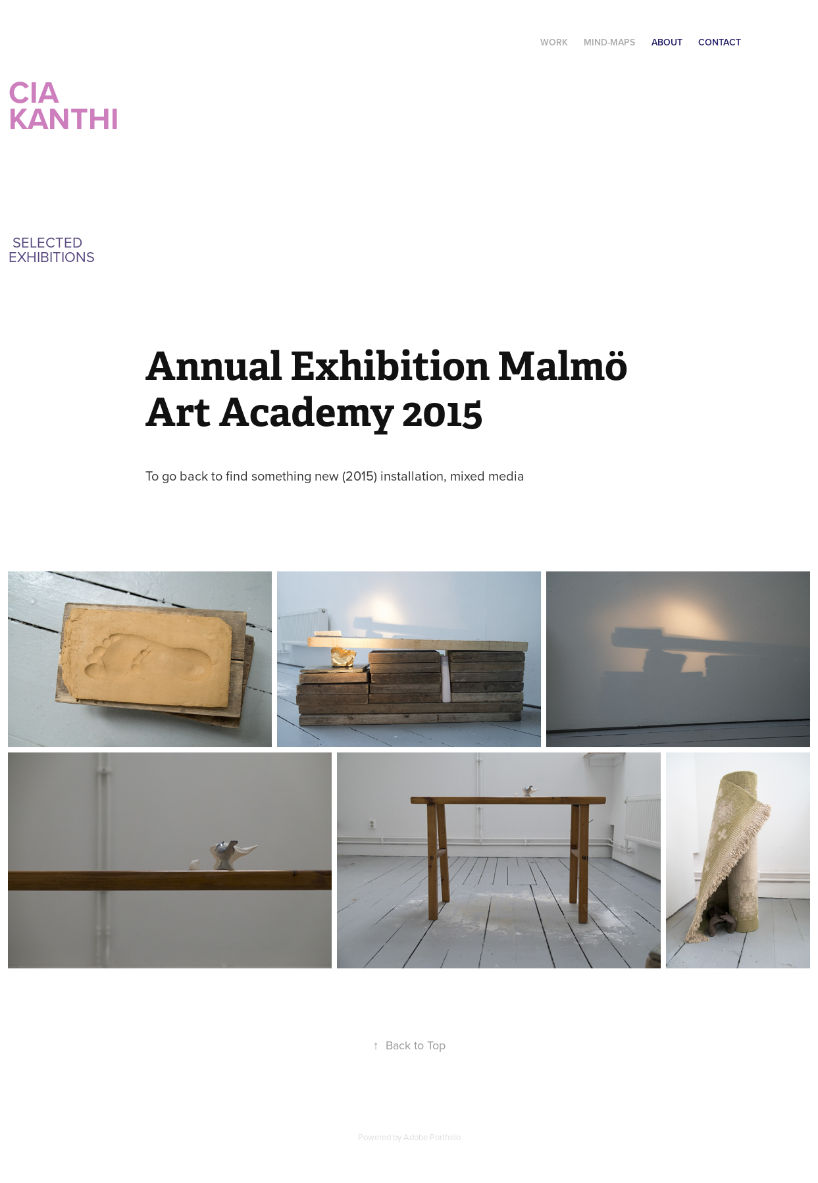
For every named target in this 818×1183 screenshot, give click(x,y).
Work (554, 42)
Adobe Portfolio (432, 1137)
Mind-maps (609, 42)
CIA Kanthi (68, 105)
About (667, 42)
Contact (719, 42)
